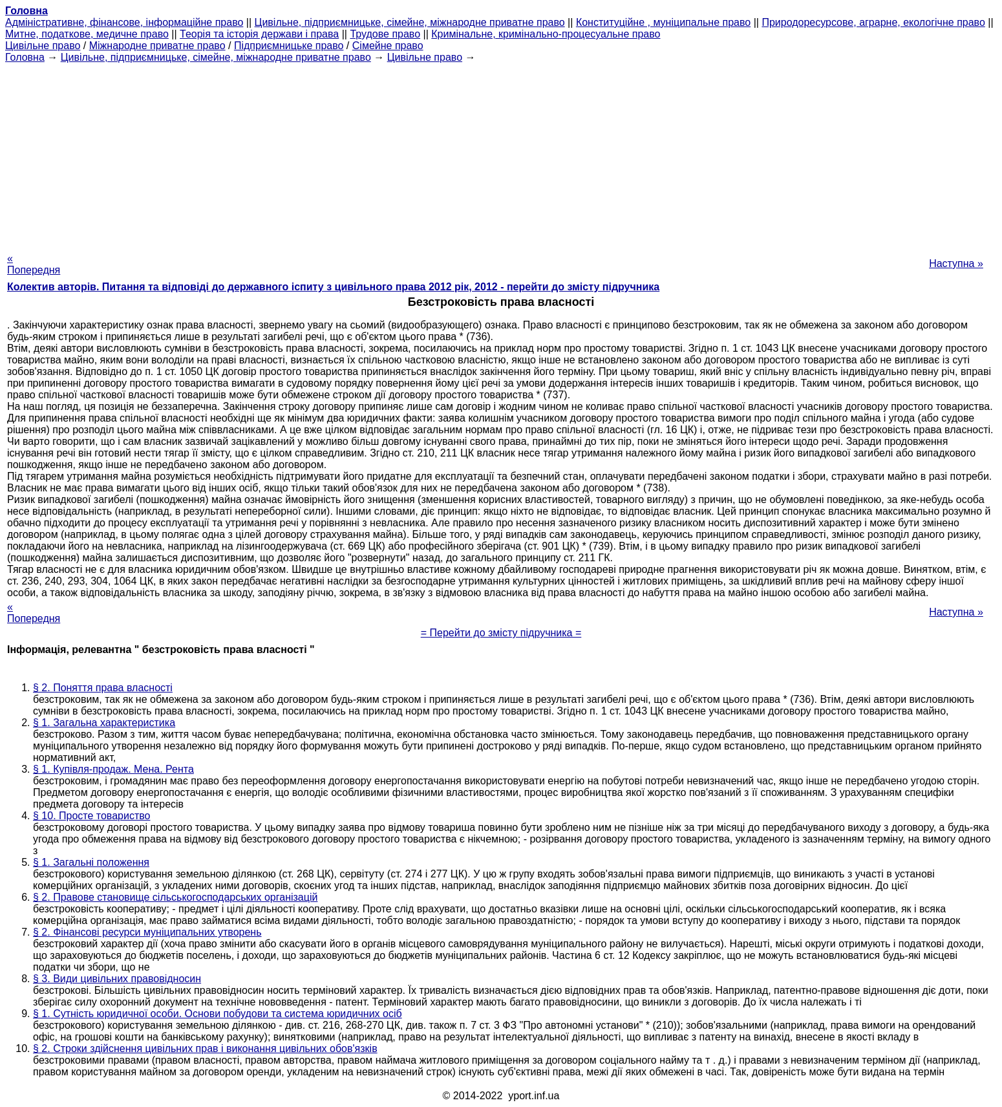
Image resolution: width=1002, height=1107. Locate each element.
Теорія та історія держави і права (259, 33)
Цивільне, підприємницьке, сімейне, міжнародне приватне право (410, 22)
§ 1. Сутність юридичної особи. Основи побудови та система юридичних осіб (217, 1013)
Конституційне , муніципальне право (663, 22)
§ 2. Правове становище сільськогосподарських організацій (175, 897)
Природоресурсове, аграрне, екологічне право (873, 22)
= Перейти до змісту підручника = (501, 632)
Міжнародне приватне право (157, 45)
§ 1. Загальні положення (91, 862)
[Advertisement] (501, 153)
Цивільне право (42, 45)
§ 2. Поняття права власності (103, 687)
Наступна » (956, 263)
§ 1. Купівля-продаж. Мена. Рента (113, 769)
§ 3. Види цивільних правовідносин (117, 978)
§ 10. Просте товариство (91, 815)
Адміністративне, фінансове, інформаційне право (124, 22)
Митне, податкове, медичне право (87, 33)
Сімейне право (387, 45)
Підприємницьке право (289, 45)
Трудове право (385, 33)
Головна (25, 57)
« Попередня (33, 264)
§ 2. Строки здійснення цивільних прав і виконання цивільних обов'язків (205, 1048)
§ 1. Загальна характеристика (104, 722)
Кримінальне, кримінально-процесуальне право (545, 33)
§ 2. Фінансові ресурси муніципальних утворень (147, 932)
